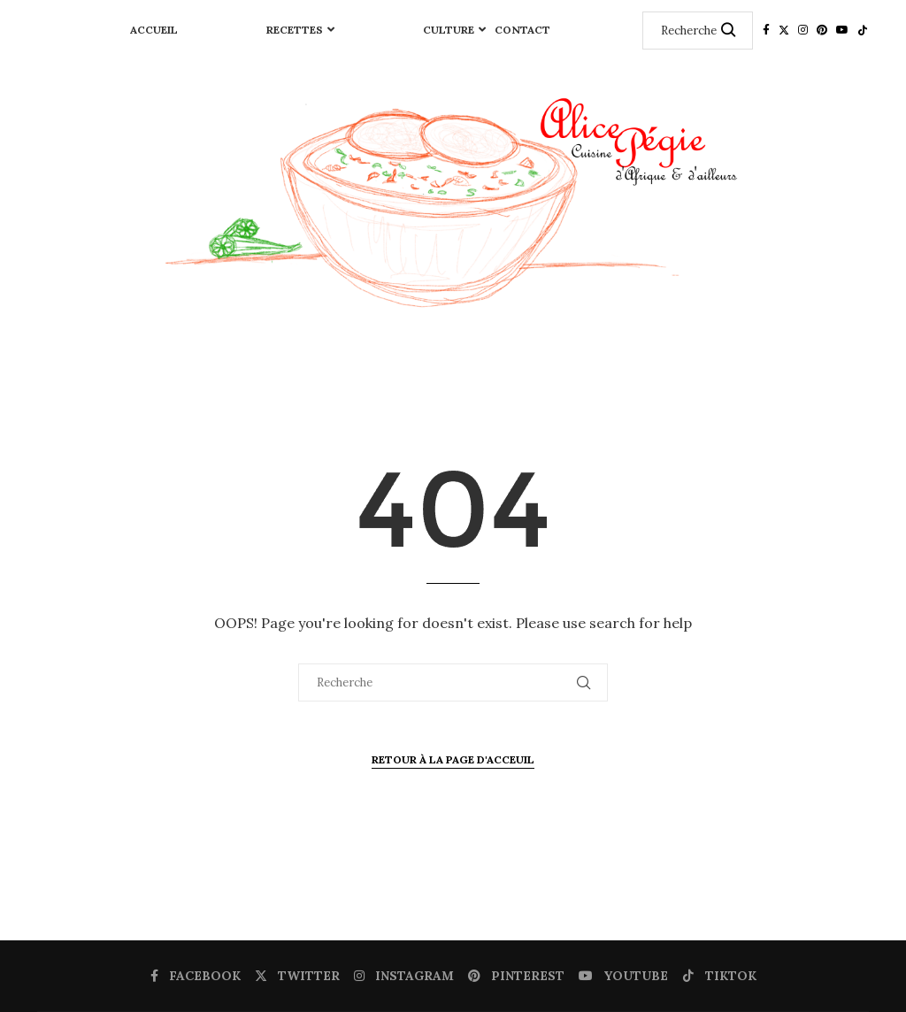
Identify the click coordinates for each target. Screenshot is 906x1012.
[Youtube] (842, 30)
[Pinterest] (822, 30)
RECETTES (294, 29)
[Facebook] (766, 30)
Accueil (154, 29)
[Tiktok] (862, 30)
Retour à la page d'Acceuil (453, 759)
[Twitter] (784, 30)
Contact (522, 29)
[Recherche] (697, 31)
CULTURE (448, 29)
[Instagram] (803, 30)
